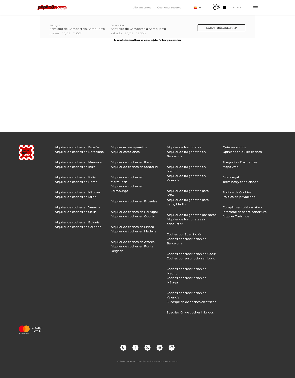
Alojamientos (142, 7)
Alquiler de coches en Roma (76, 182)
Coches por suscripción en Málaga (187, 280)
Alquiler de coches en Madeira (134, 231)
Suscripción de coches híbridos (190, 312)
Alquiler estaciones (125, 152)
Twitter (147, 347)
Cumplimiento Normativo (242, 207)
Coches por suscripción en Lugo (191, 258)
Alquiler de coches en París (131, 162)
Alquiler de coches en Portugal (134, 212)
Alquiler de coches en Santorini (134, 167)
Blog (123, 347)
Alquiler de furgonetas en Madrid (186, 169)
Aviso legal (231, 177)
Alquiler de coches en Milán (76, 197)
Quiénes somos (234, 147)
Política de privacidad (239, 197)
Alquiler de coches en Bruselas (134, 201)
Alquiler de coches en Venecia (77, 207)
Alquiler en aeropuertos (129, 147)
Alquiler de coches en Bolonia (77, 222)
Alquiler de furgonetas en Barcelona (186, 154)
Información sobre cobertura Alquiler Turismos (245, 214)
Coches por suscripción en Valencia (187, 295)
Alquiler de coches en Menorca (78, 162)
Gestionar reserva (169, 7)
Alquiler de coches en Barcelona (79, 152)
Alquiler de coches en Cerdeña (78, 227)
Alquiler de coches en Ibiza (75, 167)
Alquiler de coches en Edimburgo (127, 189)
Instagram (171, 347)
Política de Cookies (237, 192)
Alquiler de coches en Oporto (133, 216)
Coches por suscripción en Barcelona (187, 241)
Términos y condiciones (240, 182)
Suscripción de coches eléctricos (191, 302)
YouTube (159, 347)
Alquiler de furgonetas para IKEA (188, 193)
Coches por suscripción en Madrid (187, 271)
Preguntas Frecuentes (240, 162)
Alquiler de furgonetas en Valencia (186, 178)
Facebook (135, 347)
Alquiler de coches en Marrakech (127, 180)
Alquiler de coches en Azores (132, 242)
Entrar (237, 7)
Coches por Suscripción (184, 234)
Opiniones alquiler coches (242, 152)
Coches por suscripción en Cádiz (191, 254)
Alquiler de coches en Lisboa (132, 227)
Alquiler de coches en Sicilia (76, 212)
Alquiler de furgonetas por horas (191, 215)
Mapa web (231, 167)
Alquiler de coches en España (77, 147)
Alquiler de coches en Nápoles (78, 192)
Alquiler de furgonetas (184, 147)
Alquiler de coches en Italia (75, 177)
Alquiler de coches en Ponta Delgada (132, 249)
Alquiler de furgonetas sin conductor (186, 222)
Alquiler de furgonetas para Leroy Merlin (188, 202)
